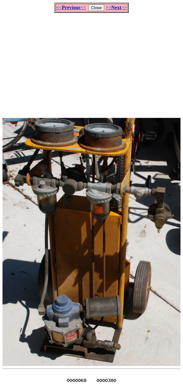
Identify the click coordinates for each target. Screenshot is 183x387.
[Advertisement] (93, 63)
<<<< (71, 7)
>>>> (116, 7)
